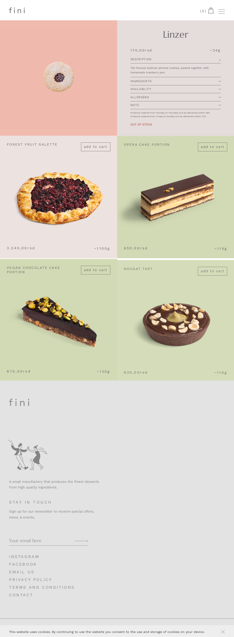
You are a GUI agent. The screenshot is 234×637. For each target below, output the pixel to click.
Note (175, 105)
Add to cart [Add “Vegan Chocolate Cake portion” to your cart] (95, 274)
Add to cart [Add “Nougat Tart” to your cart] (212, 276)
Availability (175, 89)
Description (175, 60)
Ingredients (175, 81)
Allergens (175, 97)
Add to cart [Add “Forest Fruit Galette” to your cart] (95, 148)
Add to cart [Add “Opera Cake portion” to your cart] (212, 148)
